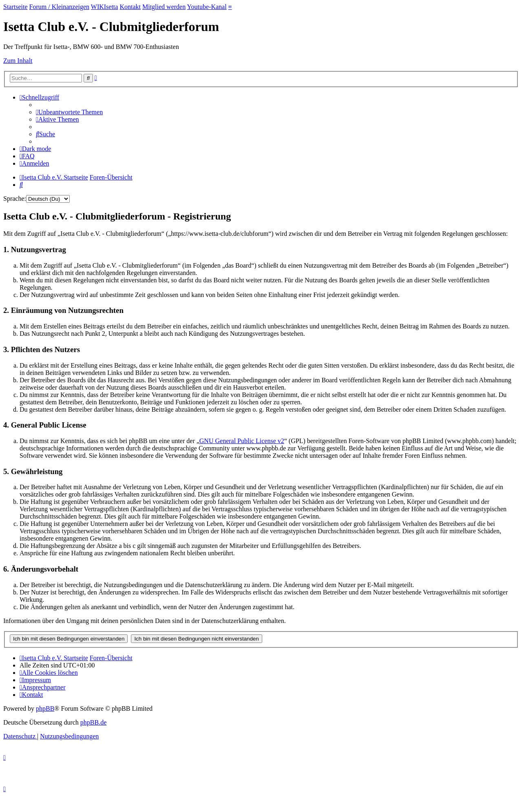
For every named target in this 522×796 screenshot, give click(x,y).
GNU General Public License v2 (241, 440)
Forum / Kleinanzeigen (59, 6)
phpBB (45, 708)
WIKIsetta (104, 6)
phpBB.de (93, 722)
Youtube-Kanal (207, 6)
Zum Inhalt (18, 60)
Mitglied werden (164, 6)
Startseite (15, 6)
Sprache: (14, 198)
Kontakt (130, 6)
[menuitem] (69, 112)
